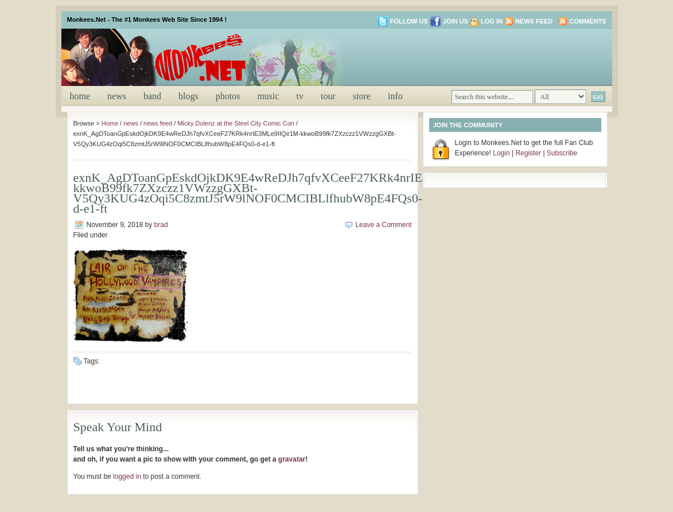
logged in (127, 476)
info (395, 96)
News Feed (534, 21)
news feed (157, 123)
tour (328, 96)
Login (501, 153)
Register (528, 153)
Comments (587, 21)
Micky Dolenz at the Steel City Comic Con (235, 123)
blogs (188, 96)
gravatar (291, 459)
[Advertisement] (471, 56)
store (362, 96)
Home (80, 96)
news (116, 96)
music (268, 96)
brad (161, 225)
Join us (449, 21)
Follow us (402, 21)
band (152, 96)
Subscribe (562, 153)
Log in (492, 21)
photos (228, 96)
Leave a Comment (383, 225)
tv (300, 96)
